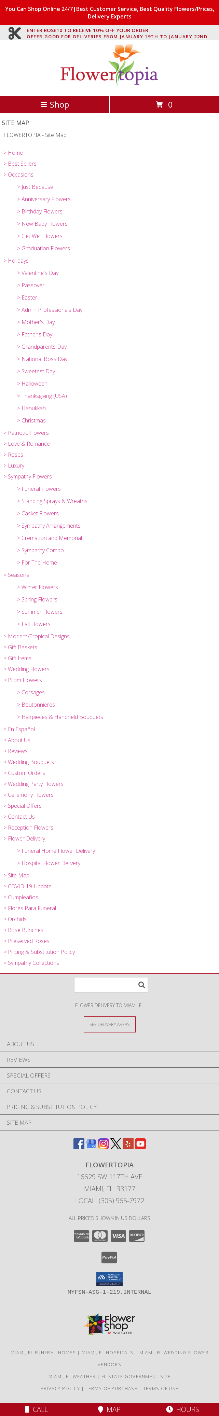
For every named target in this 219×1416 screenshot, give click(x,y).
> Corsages (31, 692)
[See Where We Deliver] (110, 1024)
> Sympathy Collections (31, 963)
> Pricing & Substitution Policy (39, 952)
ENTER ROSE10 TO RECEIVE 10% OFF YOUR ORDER (118, 30)
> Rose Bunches (23, 930)
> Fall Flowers (34, 624)
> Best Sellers (20, 163)
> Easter (27, 297)
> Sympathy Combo (40, 550)
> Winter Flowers (37, 587)
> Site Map (16, 875)
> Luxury (13, 465)
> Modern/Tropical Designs (36, 636)
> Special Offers (22, 805)
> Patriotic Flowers (26, 432)
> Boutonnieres (36, 704)
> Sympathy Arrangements (49, 525)
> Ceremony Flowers (28, 795)
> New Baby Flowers (42, 223)
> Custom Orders (24, 773)
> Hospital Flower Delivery (48, 863)
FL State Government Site (135, 1376)
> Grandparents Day (42, 346)
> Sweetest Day (36, 371)
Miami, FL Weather (72, 1376)
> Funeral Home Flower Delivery (56, 851)
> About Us (16, 740)
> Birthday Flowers (40, 211)
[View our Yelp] (128, 1147)
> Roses (13, 454)
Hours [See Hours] (182, 1409)
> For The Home (37, 562)
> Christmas (31, 420)
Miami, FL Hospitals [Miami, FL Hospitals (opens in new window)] (108, 1352)
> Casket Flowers (38, 513)
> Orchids (15, 919)
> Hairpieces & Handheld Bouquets (60, 717)
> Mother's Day (36, 322)
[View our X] (115, 1147)
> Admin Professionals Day (49, 310)
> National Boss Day (42, 359)
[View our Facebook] (78, 1147)
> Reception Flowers (28, 827)
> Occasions (18, 174)
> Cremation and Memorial (49, 538)
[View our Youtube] (140, 1147)
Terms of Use (161, 1388)
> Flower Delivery (24, 838)
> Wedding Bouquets (28, 762)
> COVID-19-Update (27, 886)
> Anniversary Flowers (44, 199)
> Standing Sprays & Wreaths (52, 501)
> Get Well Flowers (40, 236)
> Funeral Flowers (39, 488)
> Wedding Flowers (26, 669)
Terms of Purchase (111, 1388)
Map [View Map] (109, 1409)
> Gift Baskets (20, 647)
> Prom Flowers (22, 680)
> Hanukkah (31, 408)
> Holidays (16, 260)
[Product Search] (111, 984)
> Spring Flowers (37, 599)
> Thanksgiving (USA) (42, 396)
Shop (54, 104)
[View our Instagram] (103, 1147)
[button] (109, 1279)
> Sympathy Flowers (27, 476)
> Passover (30, 285)
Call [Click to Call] (36, 1409)
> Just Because (35, 187)
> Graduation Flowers (43, 248)
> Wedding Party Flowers (33, 784)
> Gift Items (17, 658)
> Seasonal (16, 575)
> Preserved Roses (26, 941)
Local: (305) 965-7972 (109, 1200)
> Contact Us (19, 816)
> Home (13, 152)
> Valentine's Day (37, 273)
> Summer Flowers (40, 611)
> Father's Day (34, 334)
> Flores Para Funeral (29, 908)
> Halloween (32, 383)
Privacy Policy (60, 1388)
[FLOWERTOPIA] (109, 86)
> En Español (19, 729)
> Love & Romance (26, 443)
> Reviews (15, 751)
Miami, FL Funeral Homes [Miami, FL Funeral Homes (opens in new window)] (43, 1352)
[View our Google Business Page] (91, 1147)
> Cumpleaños (20, 897)
